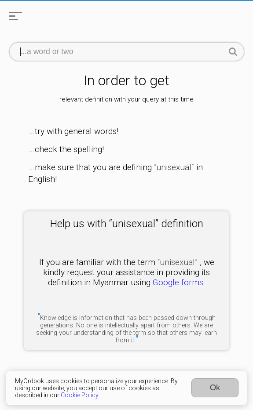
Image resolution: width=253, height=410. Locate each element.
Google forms (178, 282)
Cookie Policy (79, 395)
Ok (215, 387)
